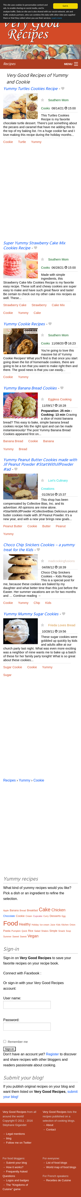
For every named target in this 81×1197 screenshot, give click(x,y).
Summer (7, 936)
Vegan (32, 936)
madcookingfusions (61, 561)
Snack (61, 931)
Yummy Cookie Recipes (24, 324)
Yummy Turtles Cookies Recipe (30, 89)
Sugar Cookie (12, 667)
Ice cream (44, 925)
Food (10, 923)
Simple (53, 930)
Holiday (35, 925)
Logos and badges (17, 1180)
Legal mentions (15, 1133)
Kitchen (64, 925)
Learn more (57, 18)
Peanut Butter (12, 526)
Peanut (61, 526)
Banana (48, 441)
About (49, 1125)
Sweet (15, 936)
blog (8, 1138)
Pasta (6, 930)
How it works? (14, 1167)
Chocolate (9, 916)
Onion (72, 925)
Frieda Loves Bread (61, 625)
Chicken (58, 910)
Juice (52, 925)
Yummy (36, 142)
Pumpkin (16, 931)
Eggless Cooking (59, 399)
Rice (30, 930)
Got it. (65, 6)
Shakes (44, 931)
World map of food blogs (61, 1167)
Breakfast (32, 910)
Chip (37, 603)
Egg (63, 916)
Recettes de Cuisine (58, 1180)
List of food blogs (56, 1162)
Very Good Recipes (14, 1111)
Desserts (55, 916)
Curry (46, 916)
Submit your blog (16, 1162)
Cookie (8, 142)
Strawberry (39, 305)
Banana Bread (13, 441)
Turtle (22, 142)
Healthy (25, 924)
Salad (37, 931)
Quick (24, 931)
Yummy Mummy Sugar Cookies (30, 614)
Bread (23, 449)
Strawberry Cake (14, 305)
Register (52, 1054)
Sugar (7, 675)
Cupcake (37, 916)
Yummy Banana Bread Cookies (30, 388)
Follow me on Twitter (18, 1142)
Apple (6, 910)
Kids (48, 603)
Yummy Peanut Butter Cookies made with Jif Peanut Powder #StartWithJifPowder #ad (40, 465)
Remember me (18, 1041)
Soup (68, 931)
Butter (46, 526)
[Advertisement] (40, 195)
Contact (51, 1129)
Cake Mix (58, 305)
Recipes (9, 64)
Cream (28, 916)
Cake (37, 313)
